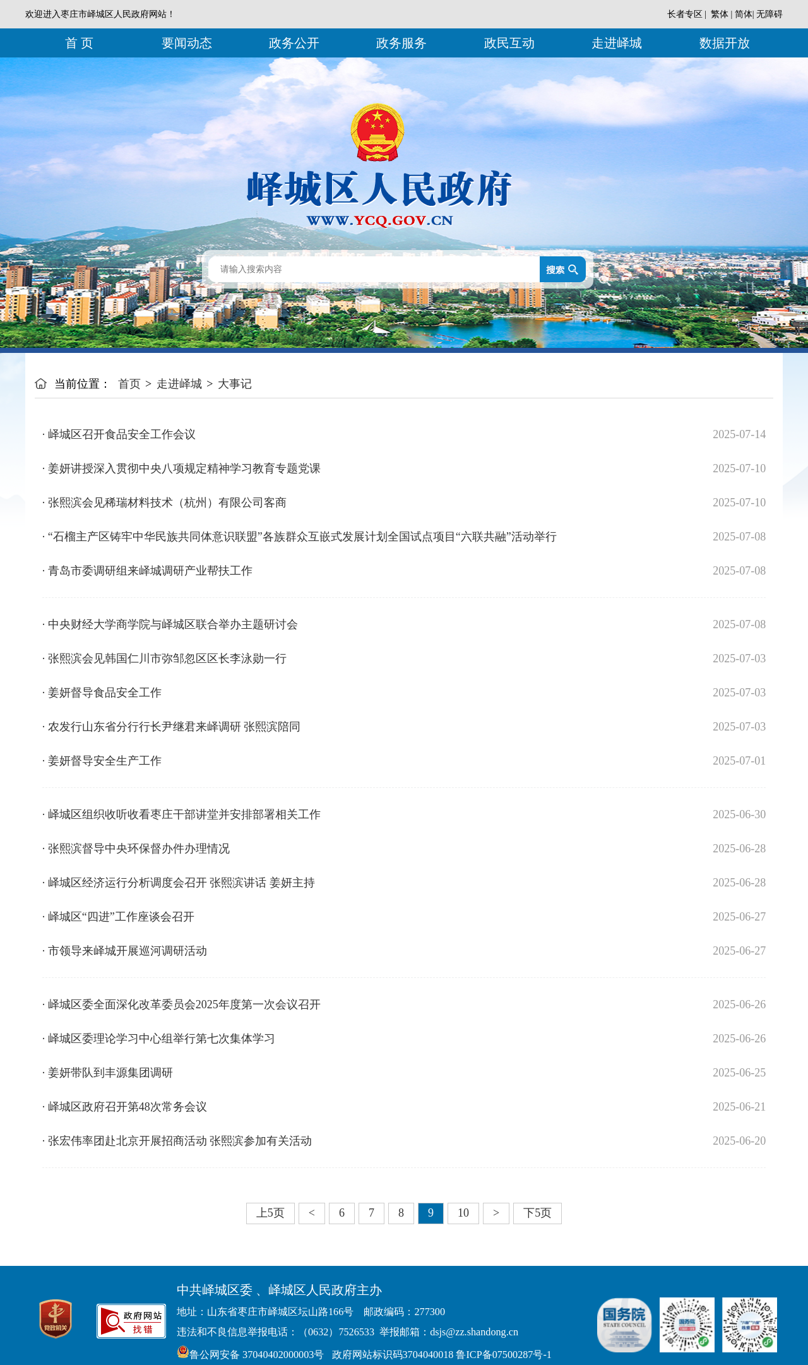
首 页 (79, 43)
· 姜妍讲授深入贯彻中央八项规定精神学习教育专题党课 (181, 468)
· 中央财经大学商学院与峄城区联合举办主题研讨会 (170, 624)
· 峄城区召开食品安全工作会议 (119, 434)
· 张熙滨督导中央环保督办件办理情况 (136, 848)
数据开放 (724, 43)
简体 (743, 14)
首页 (129, 384)
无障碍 (769, 14)
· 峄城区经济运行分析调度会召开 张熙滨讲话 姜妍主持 (178, 882)
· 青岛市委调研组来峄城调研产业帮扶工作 (147, 570)
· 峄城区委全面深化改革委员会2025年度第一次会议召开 (181, 1004)
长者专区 (685, 14)
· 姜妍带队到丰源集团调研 (107, 1072)
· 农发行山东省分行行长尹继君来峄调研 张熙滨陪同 (171, 726)
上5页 (270, 1213)
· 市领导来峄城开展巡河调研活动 (124, 951)
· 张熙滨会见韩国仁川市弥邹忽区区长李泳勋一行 (164, 658)
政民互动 (509, 43)
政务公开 (294, 43)
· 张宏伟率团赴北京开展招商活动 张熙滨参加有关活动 (177, 1141)
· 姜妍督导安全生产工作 (102, 760)
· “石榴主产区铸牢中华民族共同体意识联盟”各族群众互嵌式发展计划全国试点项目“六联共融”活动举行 (299, 536)
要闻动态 (187, 43)
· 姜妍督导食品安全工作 (102, 692)
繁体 (719, 14)
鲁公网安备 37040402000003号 (250, 1355)
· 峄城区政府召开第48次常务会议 (124, 1106)
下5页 (537, 1213)
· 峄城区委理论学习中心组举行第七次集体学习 (158, 1038)
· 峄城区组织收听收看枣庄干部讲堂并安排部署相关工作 (181, 814)
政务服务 (401, 43)
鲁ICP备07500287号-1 (502, 1355)
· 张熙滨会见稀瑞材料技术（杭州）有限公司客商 (164, 502)
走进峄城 (616, 43)
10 (463, 1213)
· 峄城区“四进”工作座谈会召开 (118, 916)
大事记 (235, 384)
